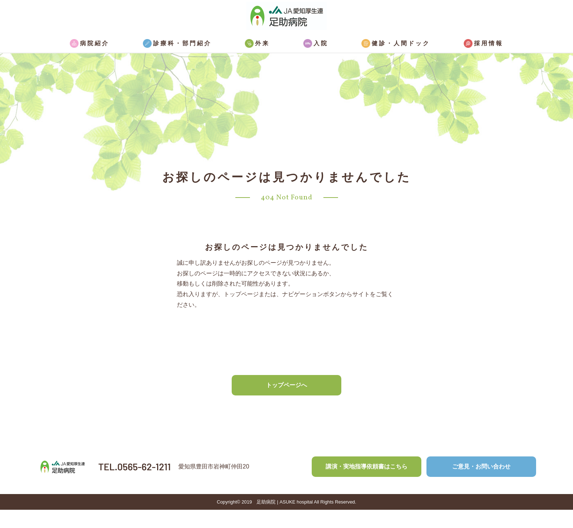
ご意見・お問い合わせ (481, 466)
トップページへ (286, 385)
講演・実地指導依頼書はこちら (366, 466)
